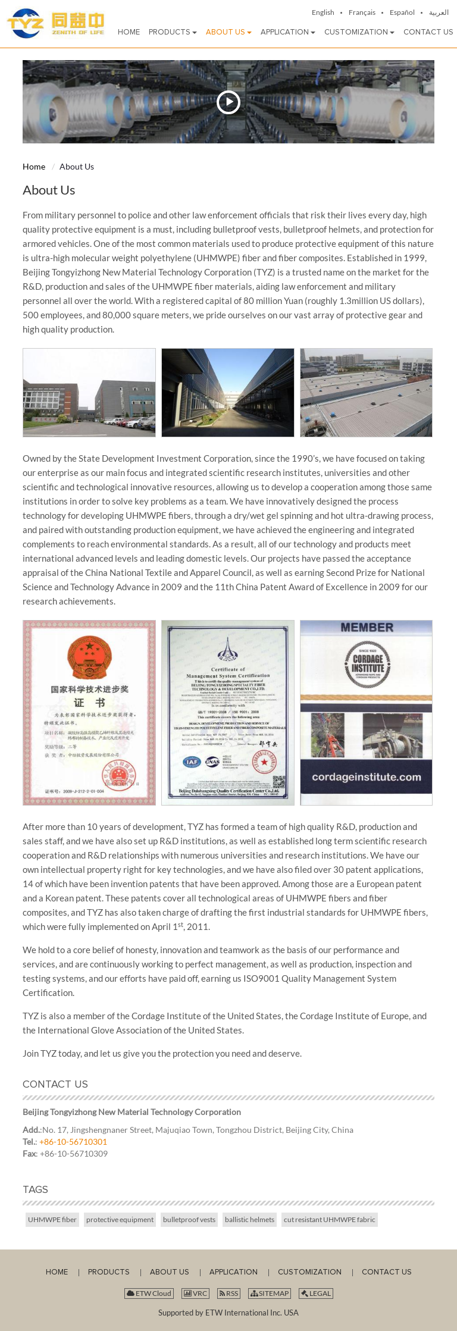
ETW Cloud (149, 1293)
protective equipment (120, 1219)
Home (34, 166)
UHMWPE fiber (52, 1219)
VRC (195, 1293)
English (323, 12)
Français (362, 12)
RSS (229, 1293)
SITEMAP (270, 1293)
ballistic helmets (249, 1219)
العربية (439, 12)
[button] (173, 32)
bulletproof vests (189, 1219)
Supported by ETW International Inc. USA (228, 1312)
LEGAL (316, 1293)
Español (402, 12)
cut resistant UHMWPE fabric (329, 1219)
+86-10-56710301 (73, 1141)
